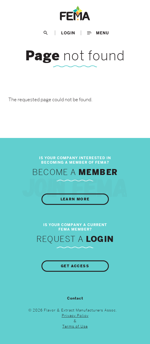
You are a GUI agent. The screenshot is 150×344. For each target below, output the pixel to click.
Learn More (75, 199)
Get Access (75, 266)
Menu (98, 33)
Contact (75, 298)
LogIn (68, 33)
